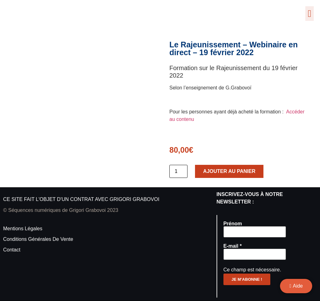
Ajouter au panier (229, 171)
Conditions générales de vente (38, 239)
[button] (309, 13)
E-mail (232, 246)
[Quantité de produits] (178, 171)
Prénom (232, 223)
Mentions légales (22, 228)
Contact (11, 249)
